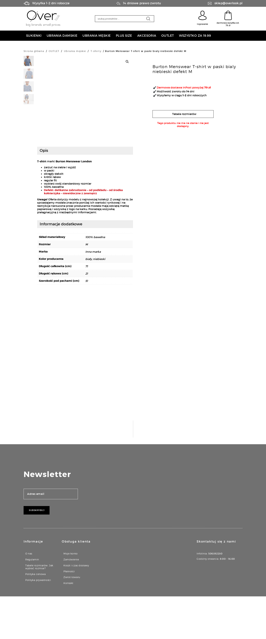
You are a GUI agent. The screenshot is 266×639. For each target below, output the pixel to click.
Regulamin (32, 602)
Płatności (69, 614)
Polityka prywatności (38, 622)
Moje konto (70, 596)
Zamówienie (71, 602)
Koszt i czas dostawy (76, 608)
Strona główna (34, 51)
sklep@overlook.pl (228, 3)
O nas (28, 596)
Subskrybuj (36, 552)
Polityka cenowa (35, 616)
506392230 (215, 596)
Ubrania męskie (75, 51)
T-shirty (96, 51)
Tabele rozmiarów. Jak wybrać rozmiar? (39, 609)
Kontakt (68, 625)
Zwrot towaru (71, 619)
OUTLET (54, 51)
